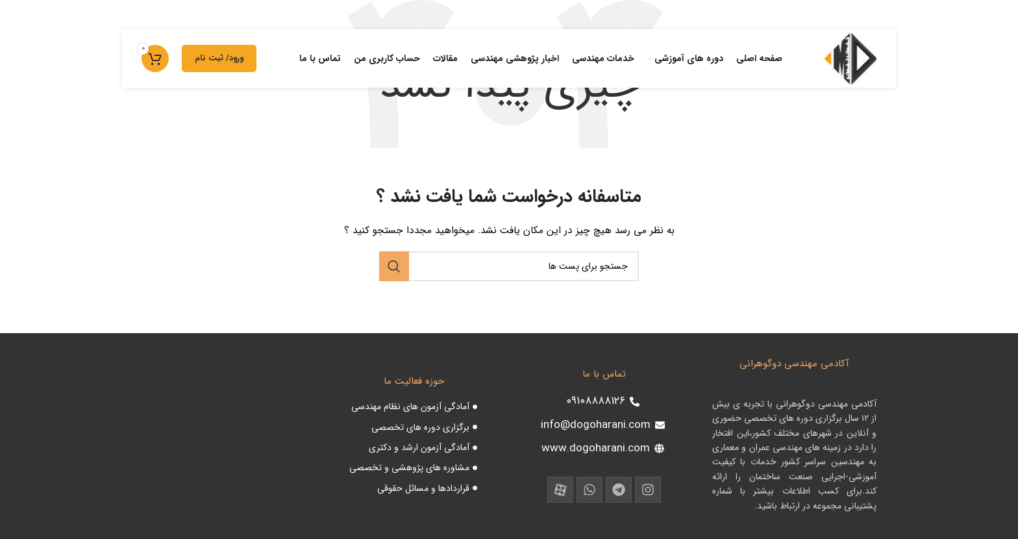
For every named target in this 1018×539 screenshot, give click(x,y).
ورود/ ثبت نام (219, 58)
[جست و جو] (509, 266)
